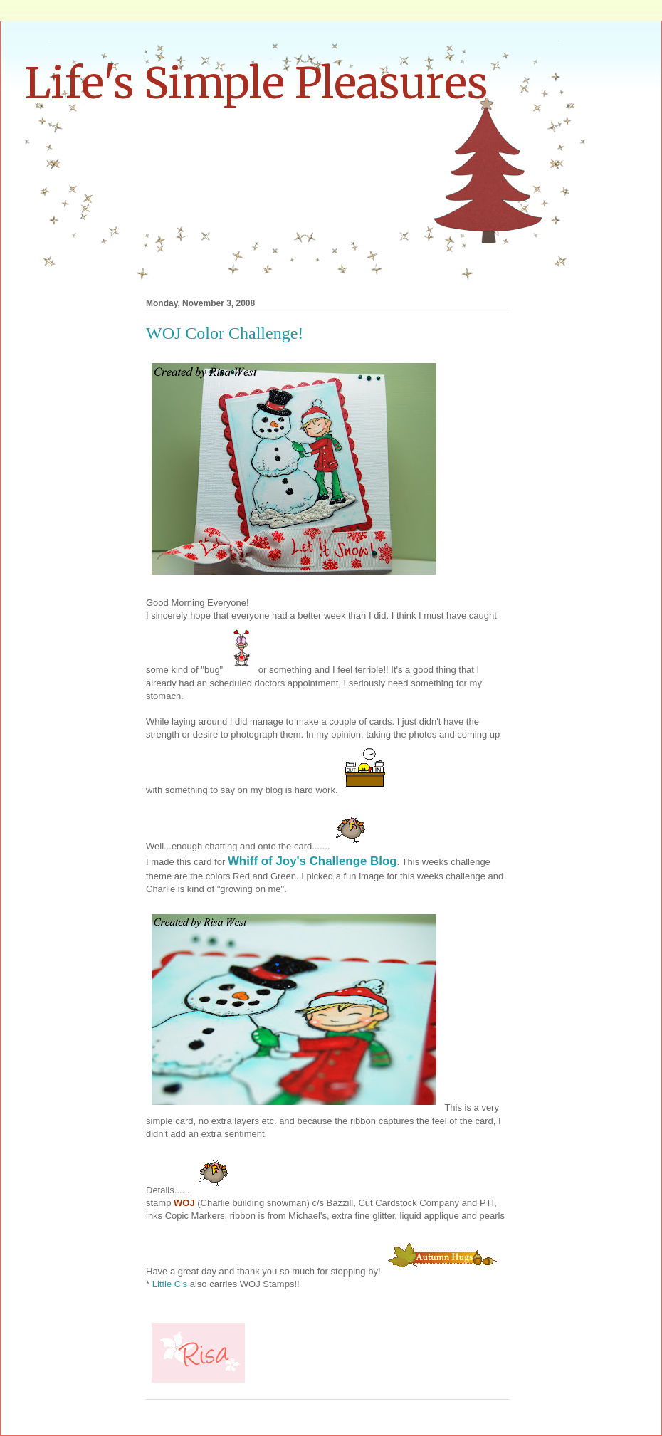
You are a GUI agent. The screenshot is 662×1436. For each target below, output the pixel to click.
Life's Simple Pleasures (256, 83)
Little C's (171, 1284)
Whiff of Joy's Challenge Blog (312, 861)
